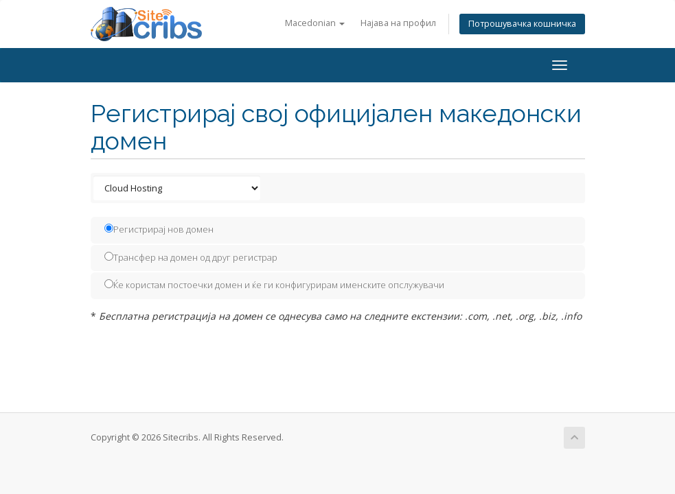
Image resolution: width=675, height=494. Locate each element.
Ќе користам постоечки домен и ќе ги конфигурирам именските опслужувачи (274, 285)
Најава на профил (398, 23)
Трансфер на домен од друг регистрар (190, 257)
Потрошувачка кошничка (522, 24)
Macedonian (315, 23)
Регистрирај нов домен (159, 229)
